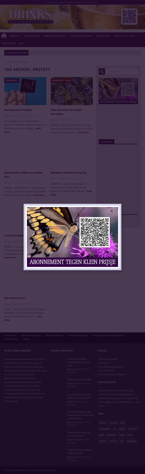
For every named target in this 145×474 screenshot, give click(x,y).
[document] (72, 237)
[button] (111, 210)
